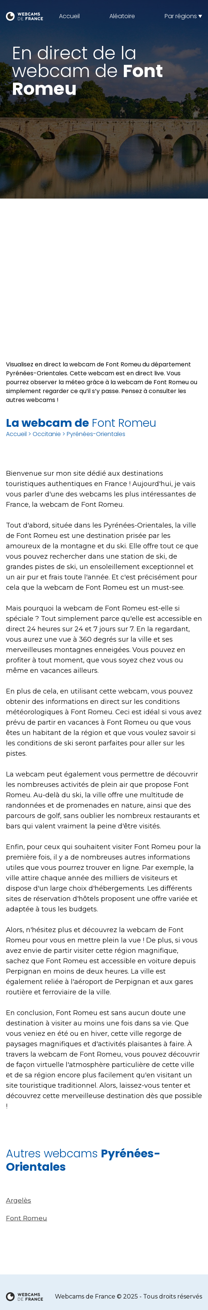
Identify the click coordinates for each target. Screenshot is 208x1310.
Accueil (69, 16)
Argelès (18, 1200)
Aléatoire (122, 16)
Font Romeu (26, 1218)
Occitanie (47, 434)
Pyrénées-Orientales (96, 434)
